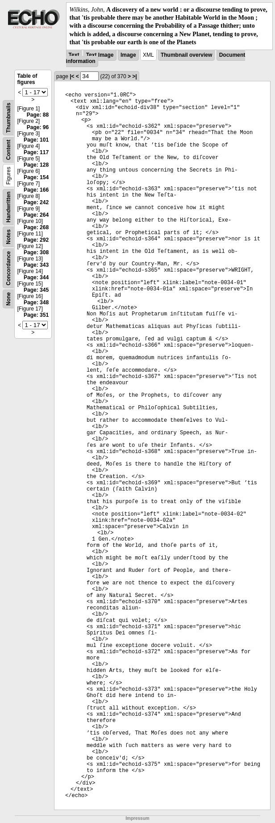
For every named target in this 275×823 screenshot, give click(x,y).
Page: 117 (36, 152)
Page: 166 (36, 190)
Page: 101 (36, 140)
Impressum (137, 818)
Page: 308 (36, 252)
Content (8, 150)
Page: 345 (36, 290)
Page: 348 (36, 302)
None (8, 299)
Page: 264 (36, 215)
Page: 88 (38, 115)
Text (74, 55)
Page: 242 (36, 202)
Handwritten (8, 207)
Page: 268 (36, 227)
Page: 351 (36, 315)
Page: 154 (36, 177)
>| (134, 76)
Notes (8, 236)
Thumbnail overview (186, 55)
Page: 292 (36, 240)
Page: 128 (36, 165)
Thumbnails (8, 118)
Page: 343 (36, 265)
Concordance (8, 268)
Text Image (100, 55)
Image (128, 55)
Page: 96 (38, 127)
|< (72, 76)
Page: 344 (36, 277)
